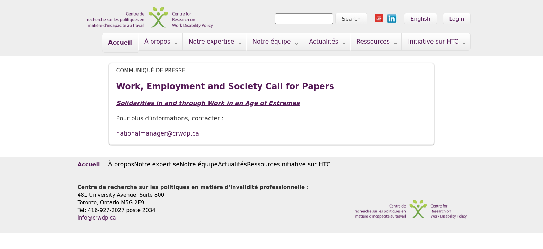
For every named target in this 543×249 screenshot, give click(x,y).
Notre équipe (272, 43)
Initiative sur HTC (434, 43)
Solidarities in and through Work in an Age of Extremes (208, 103)
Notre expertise (212, 43)
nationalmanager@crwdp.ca (157, 133)
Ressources (374, 43)
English (420, 19)
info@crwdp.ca (97, 218)
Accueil (120, 42)
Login (456, 19)
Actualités (324, 43)
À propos (158, 43)
